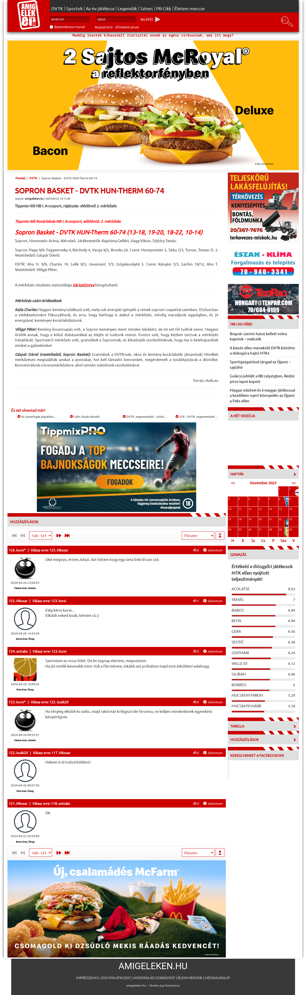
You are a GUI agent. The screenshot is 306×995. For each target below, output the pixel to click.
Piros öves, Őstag (25, 689)
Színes (146, 8)
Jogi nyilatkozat (115, 977)
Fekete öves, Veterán (25, 588)
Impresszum (87, 977)
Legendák (127, 8)
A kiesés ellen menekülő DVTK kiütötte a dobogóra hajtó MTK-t (262, 350)
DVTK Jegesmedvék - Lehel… (145, 416)
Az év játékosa (100, 8)
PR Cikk (163, 8)
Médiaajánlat (217, 977)
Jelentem (213, 550)
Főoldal (20, 178)
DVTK (57, 8)
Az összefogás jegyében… (37, 416)
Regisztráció (104, 27)
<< (233, 482)
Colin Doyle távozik (85, 416)
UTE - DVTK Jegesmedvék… (197, 416)
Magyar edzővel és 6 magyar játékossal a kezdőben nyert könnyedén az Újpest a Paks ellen (262, 395)
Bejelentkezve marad (69, 27)
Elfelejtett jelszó (127, 27)
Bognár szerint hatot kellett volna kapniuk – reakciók (258, 336)
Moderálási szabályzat (154, 977)
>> (294, 482)
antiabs (22, 651)
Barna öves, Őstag (25, 638)
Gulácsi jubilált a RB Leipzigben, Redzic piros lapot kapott (262, 378)
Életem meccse (189, 8)
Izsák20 (22, 752)
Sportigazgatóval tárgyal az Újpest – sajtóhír (260, 364)
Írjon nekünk (190, 977)
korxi (20, 550)
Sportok (74, 8)
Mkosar (21, 600)
